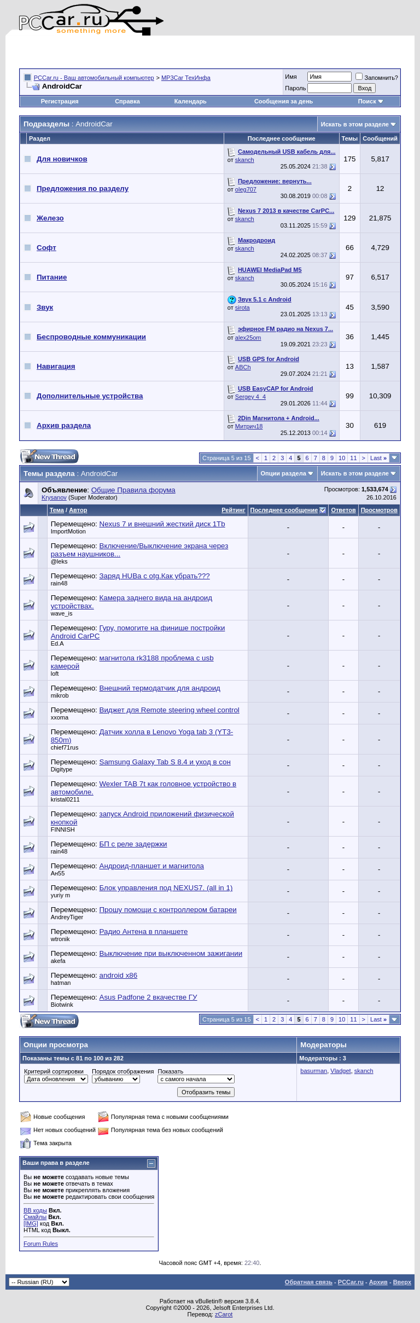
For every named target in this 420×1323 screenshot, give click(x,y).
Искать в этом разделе (355, 124)
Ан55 (58, 873)
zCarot (223, 1314)
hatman (61, 982)
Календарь (190, 101)
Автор (78, 510)
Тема (57, 510)
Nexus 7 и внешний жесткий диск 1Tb (162, 524)
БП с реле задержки (133, 844)
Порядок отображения (123, 1071)
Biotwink (62, 1004)
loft (55, 673)
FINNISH (63, 829)
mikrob (60, 695)
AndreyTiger (67, 917)
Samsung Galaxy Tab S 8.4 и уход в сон (165, 762)
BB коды (35, 1210)
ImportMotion (68, 531)
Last (378, 458)
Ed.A (57, 643)
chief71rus (65, 747)
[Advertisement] (147, 52)
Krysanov (54, 497)
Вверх (402, 1282)
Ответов (343, 510)
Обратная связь (308, 1282)
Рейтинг (233, 510)
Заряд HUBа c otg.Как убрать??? (155, 576)
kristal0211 (65, 799)
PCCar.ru (351, 1282)
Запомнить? (376, 77)
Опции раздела (283, 473)
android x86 (119, 975)
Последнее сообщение (284, 510)
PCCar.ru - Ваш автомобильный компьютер (94, 77)
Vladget (340, 1070)
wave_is (62, 613)
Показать (170, 1071)
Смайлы (35, 1217)
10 (342, 458)
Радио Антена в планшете (144, 931)
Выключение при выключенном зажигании (171, 953)
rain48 (59, 583)
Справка (127, 101)
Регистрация (60, 101)
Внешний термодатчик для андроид (160, 688)
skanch (244, 159)
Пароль (295, 88)
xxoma (59, 717)
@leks (59, 561)
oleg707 (245, 189)
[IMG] (31, 1223)
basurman (313, 1070)
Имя (290, 76)
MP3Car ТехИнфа (186, 77)
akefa (58, 961)
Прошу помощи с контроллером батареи (168, 910)
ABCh (243, 367)
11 (353, 458)
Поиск (371, 101)
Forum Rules (41, 1243)
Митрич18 (249, 426)
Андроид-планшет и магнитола (152, 866)
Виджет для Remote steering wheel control (170, 710)
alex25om (248, 337)
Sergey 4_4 (250, 396)
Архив (378, 1282)
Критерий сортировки (54, 1071)
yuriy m (60, 895)
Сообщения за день (283, 101)
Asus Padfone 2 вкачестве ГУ (148, 997)
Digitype (62, 769)
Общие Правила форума (133, 490)
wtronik (60, 939)
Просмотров (379, 510)
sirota (242, 307)
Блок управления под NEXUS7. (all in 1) (166, 888)
